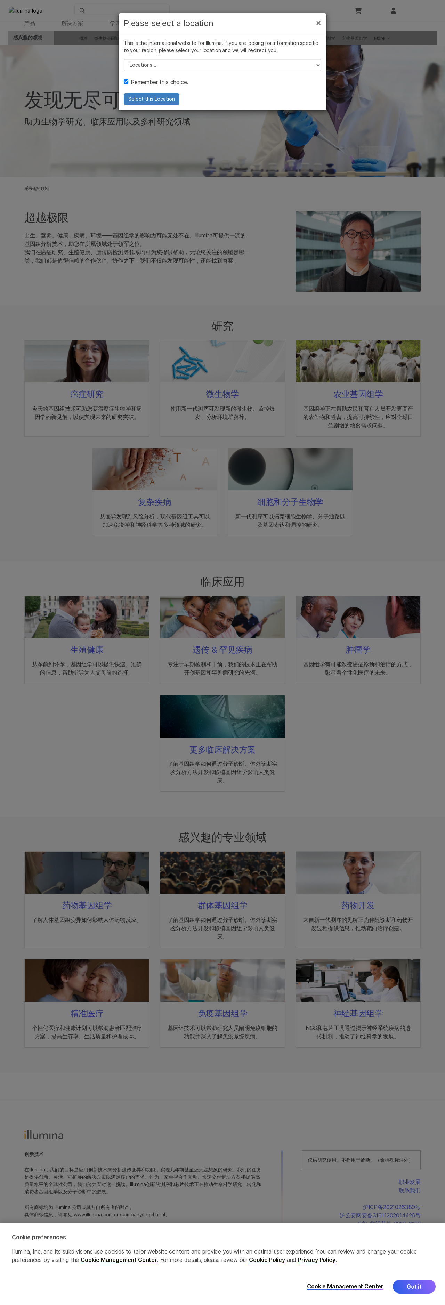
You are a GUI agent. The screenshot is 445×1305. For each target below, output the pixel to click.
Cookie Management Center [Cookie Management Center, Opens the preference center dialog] (345, 1286)
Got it (414, 1286)
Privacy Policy (316, 1259)
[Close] (318, 30)
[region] (222, 1264)
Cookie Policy (267, 1259)
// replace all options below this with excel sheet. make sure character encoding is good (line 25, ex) (222, 73)
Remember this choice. (156, 90)
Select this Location (151, 107)
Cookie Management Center (119, 1259)
